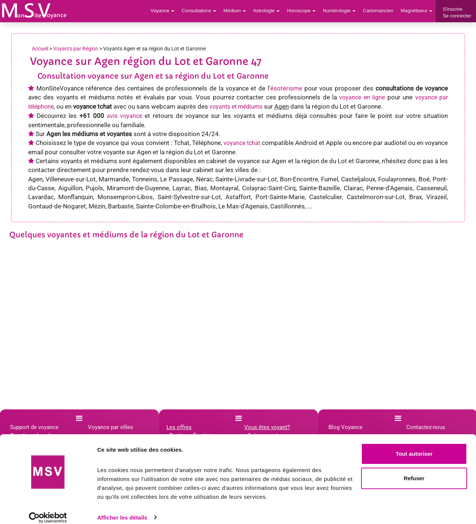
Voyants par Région (75, 49)
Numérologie (340, 11)
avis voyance (124, 115)
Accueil (40, 49)
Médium (236, 11)
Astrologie (268, 11)
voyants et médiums (235, 106)
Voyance (165, 11)
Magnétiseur (417, 11)
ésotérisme (286, 88)
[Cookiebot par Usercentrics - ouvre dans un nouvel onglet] (48, 509)
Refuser (414, 470)
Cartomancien (379, 11)
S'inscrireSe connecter (457, 12)
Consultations (201, 11)
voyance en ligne (362, 97)
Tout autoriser (414, 446)
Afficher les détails (122, 509)
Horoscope (302, 11)
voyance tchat (242, 142)
